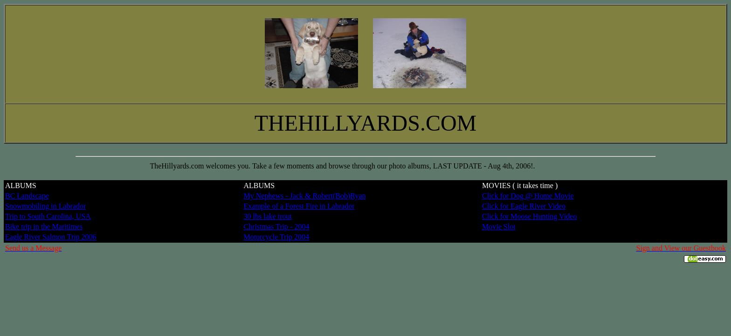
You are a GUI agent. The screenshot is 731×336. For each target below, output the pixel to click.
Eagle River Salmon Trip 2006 (51, 237)
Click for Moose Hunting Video (529, 216)
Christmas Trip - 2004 (277, 227)
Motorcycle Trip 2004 (276, 237)
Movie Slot (499, 227)
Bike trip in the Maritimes (44, 227)
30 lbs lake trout (268, 216)
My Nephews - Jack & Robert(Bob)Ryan (305, 196)
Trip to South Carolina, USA (48, 216)
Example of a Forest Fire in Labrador (299, 206)
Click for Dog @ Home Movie (527, 196)
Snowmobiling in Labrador (45, 206)
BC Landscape (27, 196)
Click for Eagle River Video (523, 206)
